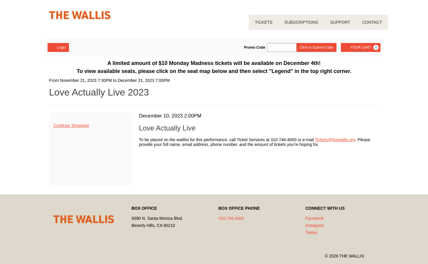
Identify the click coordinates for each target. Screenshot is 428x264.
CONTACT (372, 22)
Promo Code (254, 47)
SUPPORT (340, 22)
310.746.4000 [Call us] (231, 218)
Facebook (315, 218)
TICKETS (263, 22)
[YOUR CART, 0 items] (360, 47)
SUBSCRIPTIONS (301, 22)
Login (58, 47)
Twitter (312, 232)
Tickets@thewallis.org (335, 139)
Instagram (315, 225)
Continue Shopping (71, 125)
